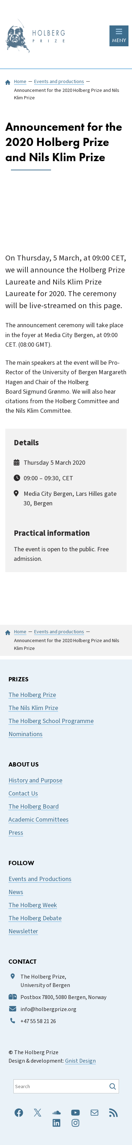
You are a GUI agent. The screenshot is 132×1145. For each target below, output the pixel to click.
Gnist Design (80, 1061)
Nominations (25, 734)
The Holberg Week (32, 905)
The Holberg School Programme (51, 721)
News (15, 892)
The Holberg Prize (32, 695)
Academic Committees (38, 819)
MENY (119, 40)
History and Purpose (35, 780)
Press (15, 832)
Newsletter (23, 931)
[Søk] (113, 1086)
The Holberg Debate (35, 918)
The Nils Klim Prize (33, 708)
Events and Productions (39, 879)
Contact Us (23, 793)
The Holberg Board (33, 806)
